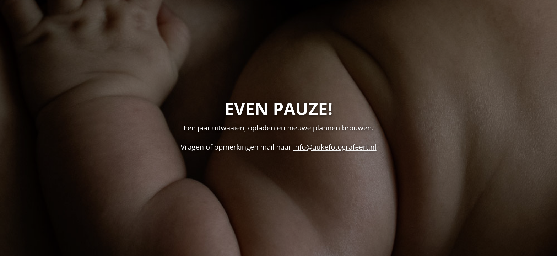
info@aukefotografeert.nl (334, 147)
